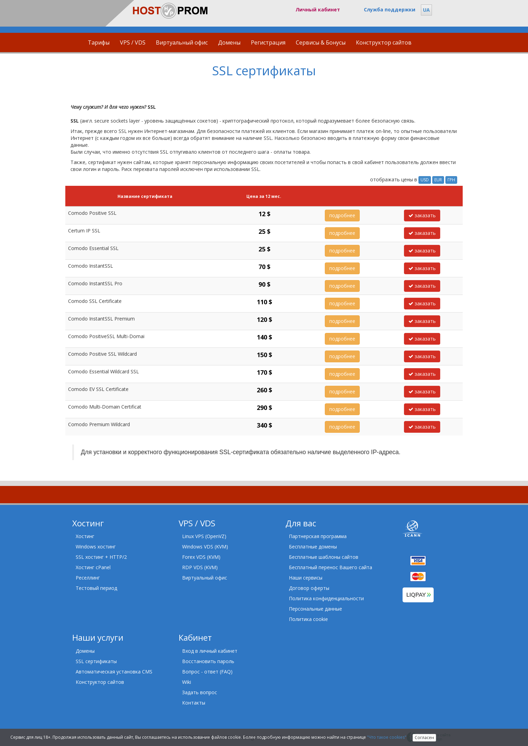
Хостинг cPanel (93, 567)
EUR (438, 180)
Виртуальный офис (182, 42)
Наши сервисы (305, 577)
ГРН (451, 180)
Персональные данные (315, 608)
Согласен (424, 737)
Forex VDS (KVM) (201, 557)
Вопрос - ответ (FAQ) (207, 671)
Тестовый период (96, 588)
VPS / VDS (132, 42)
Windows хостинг (96, 546)
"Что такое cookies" (386, 737)
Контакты (193, 702)
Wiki (186, 682)
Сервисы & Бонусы (321, 42)
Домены (229, 42)
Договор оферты (309, 588)
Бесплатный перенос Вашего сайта (330, 567)
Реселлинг (88, 577)
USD (425, 180)
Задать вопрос (199, 692)
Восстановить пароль (208, 661)
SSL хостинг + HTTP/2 (101, 557)
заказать (422, 215)
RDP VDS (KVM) (200, 567)
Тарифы (99, 42)
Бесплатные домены (313, 546)
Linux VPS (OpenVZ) (204, 536)
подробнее (342, 215)
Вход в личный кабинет (209, 651)
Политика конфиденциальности (326, 598)
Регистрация (268, 42)
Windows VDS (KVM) (205, 546)
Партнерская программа (318, 536)
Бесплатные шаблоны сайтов (323, 557)
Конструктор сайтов (384, 42)
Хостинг (85, 536)
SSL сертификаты (96, 661)
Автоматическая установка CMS (114, 671)
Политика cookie (308, 619)
